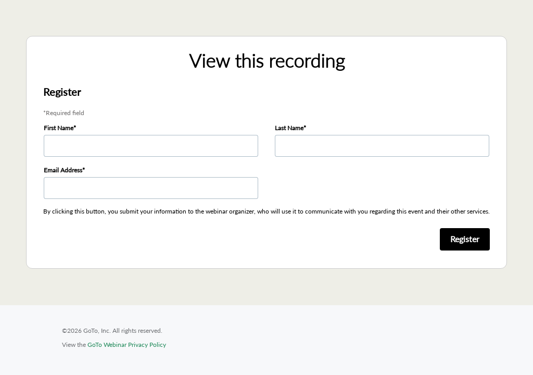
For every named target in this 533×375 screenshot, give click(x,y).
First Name (58, 128)
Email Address (63, 170)
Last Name (289, 128)
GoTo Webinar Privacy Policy (126, 344)
